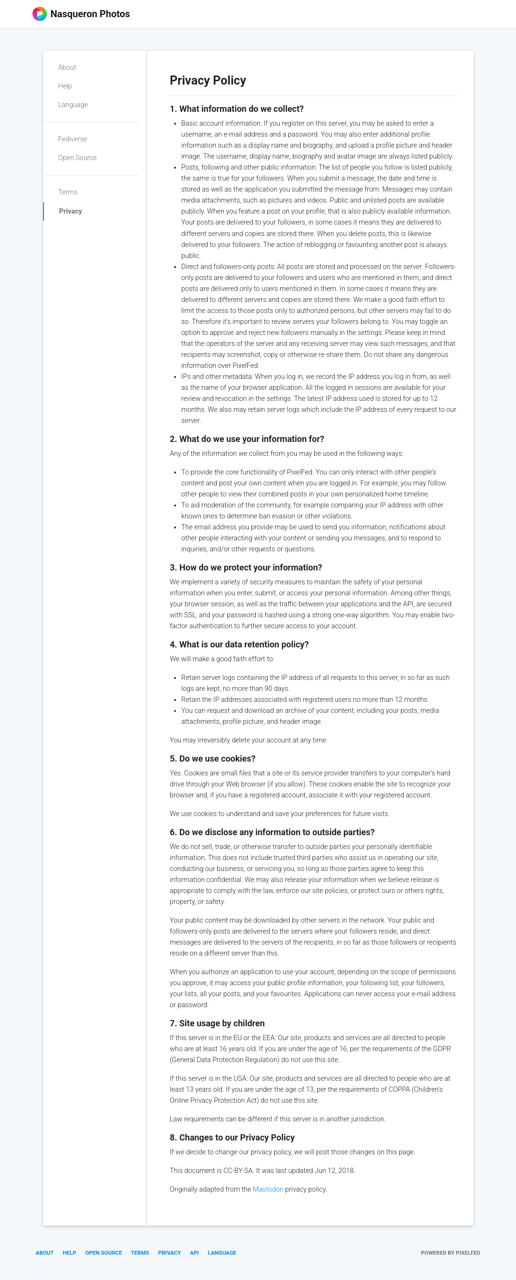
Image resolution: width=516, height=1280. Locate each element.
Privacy (70, 211)
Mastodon (268, 1189)
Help (65, 86)
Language (73, 105)
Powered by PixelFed (450, 1252)
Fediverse (72, 139)
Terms (67, 192)
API (194, 1252)
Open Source (77, 158)
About (67, 68)
